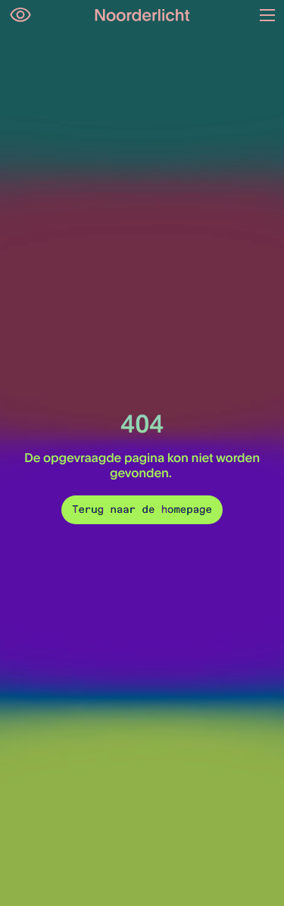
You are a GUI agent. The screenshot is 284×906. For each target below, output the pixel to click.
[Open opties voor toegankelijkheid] (20, 15)
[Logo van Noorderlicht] (142, 15)
